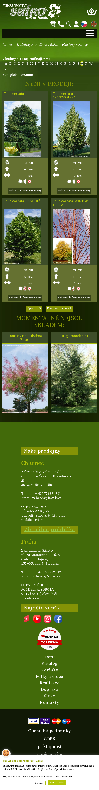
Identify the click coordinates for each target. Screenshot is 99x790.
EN (93, 23)
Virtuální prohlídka (49, 529)
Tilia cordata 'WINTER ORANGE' (70, 203)
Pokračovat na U (59, 308)
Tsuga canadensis (74, 336)
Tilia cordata (14, 94)
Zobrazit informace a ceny (25, 190)
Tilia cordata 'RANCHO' (22, 201)
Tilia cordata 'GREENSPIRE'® (64, 95)
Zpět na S (34, 308)
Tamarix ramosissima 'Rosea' (25, 338)
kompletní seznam (17, 75)
